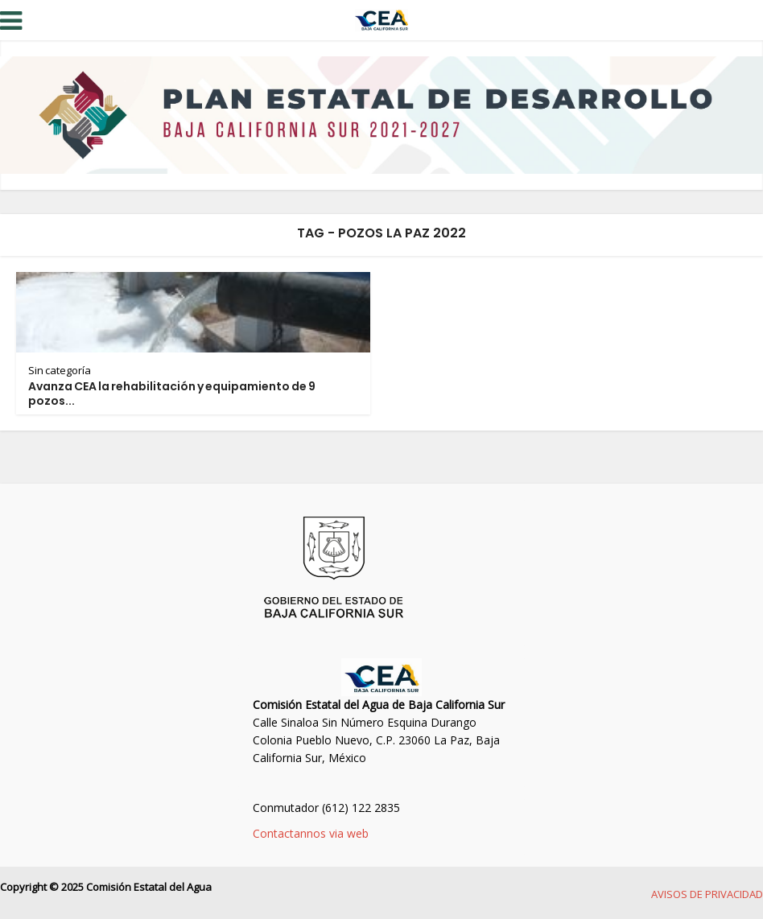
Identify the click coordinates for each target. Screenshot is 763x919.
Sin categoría (59, 370)
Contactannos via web (311, 833)
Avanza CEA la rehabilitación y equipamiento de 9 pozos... (172, 393)
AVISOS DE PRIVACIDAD (707, 894)
